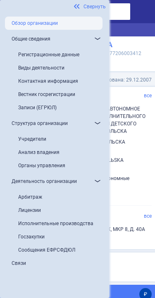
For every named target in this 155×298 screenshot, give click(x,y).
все (148, 96)
